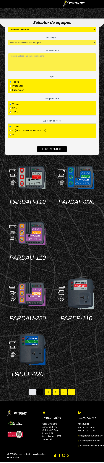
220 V (15, 112)
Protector (17, 85)
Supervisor (18, 90)
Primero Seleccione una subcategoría (52, 56)
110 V (14, 108)
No (13, 134)
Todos (15, 81)
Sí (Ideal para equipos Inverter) (29, 130)
